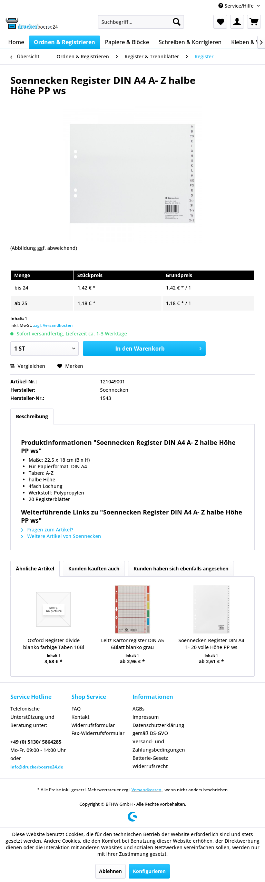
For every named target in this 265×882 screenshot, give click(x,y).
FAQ (76, 708)
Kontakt (80, 717)
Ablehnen (110, 871)
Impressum (145, 717)
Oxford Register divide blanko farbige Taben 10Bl (53, 643)
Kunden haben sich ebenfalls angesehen (181, 568)
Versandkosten (146, 790)
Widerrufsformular (93, 725)
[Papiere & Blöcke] (127, 42)
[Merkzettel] (220, 22)
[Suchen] (176, 22)
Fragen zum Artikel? (47, 529)
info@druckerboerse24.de (36, 767)
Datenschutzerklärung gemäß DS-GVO (158, 729)
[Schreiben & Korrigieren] (190, 42)
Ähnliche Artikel (35, 568)
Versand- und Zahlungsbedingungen (158, 745)
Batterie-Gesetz (150, 758)
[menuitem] (141, 22)
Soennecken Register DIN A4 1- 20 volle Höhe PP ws (211, 643)
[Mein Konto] (237, 22)
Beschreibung (32, 416)
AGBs (138, 708)
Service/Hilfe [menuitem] (236, 5)
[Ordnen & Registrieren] (64, 42)
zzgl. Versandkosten (53, 325)
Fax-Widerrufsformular (98, 733)
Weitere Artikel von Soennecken (61, 536)
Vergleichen (27, 366)
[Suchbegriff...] (141, 22)
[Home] (16, 42)
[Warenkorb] (254, 22)
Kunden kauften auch (93, 568)
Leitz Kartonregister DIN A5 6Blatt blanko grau (132, 643)
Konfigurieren (149, 871)
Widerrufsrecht (150, 766)
